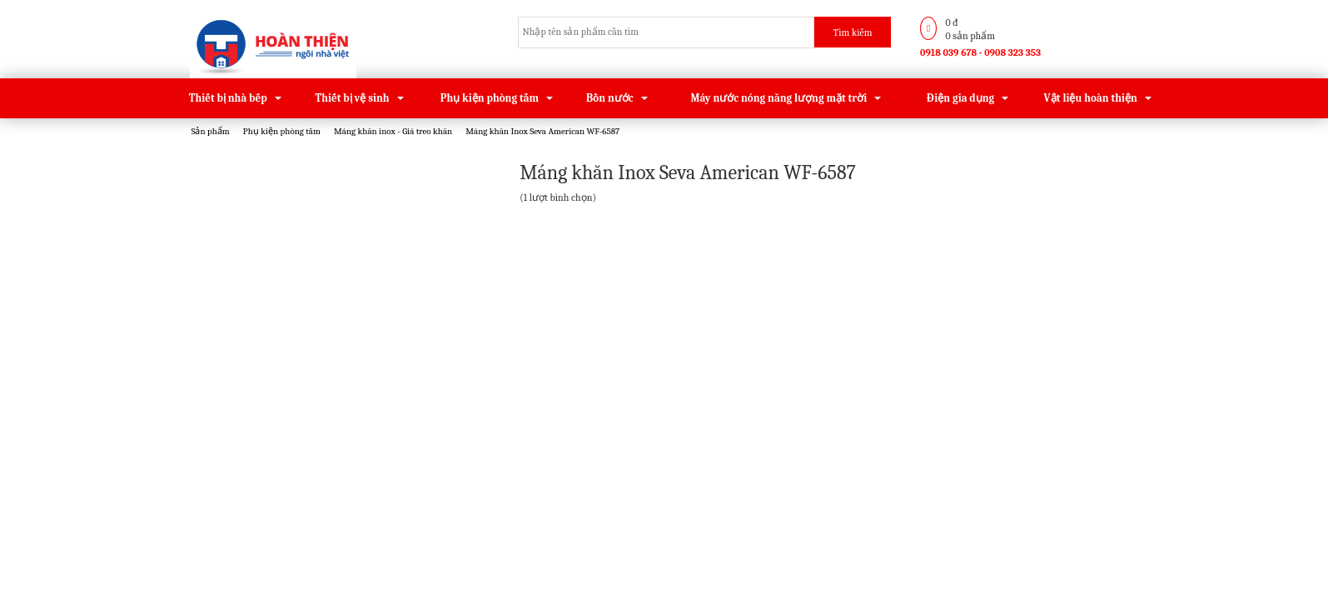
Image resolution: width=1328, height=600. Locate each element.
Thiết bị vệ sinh (353, 98)
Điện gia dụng (960, 98)
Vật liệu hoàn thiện (1090, 98)
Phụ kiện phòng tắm (489, 98)
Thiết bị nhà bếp (228, 98)
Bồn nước (610, 98)
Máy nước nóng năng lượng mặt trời (778, 98)
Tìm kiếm (853, 32)
